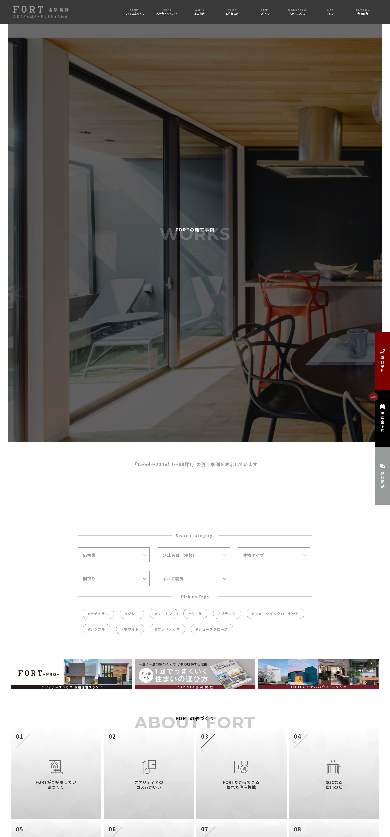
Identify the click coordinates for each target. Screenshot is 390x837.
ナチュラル (99, 613)
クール (196, 613)
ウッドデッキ (168, 629)
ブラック (228, 613)
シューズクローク (213, 629)
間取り (89, 579)
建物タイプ (253, 555)
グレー (133, 613)
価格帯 (89, 555)
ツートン (164, 613)
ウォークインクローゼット (276, 613)
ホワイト (131, 629)
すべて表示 (173, 579)
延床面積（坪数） (180, 555)
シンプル (97, 629)
